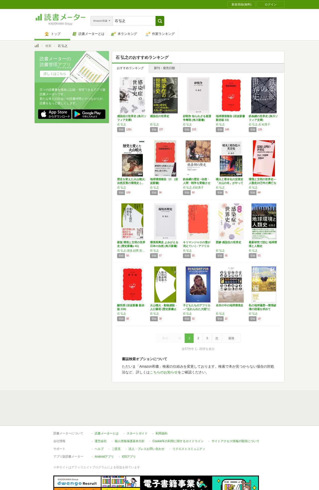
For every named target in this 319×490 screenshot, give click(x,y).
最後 (231, 338)
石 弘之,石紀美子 (193, 187)
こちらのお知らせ (164, 372)
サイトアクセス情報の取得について (235, 418)
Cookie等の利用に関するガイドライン (178, 418)
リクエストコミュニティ (188, 425)
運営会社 (101, 418)
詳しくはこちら (55, 74)
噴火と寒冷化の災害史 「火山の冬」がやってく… (229, 183)
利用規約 (161, 410)
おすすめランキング (130, 68)
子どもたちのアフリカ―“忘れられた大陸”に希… (196, 309)
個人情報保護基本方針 (130, 418)
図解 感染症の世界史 (228, 242)
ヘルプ (99, 425)
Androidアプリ (104, 433)
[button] (160, 21)
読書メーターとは (107, 410)
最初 (165, 338)
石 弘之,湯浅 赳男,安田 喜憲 (132, 250)
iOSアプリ (129, 433)
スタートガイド (137, 410)
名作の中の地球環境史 (229, 305)
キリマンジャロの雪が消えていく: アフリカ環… (196, 246)
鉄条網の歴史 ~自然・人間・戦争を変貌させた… (196, 183)
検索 (48, 46)
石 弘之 (121, 124)
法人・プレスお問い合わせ (146, 425)
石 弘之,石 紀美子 (259, 124)
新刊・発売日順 (164, 68)
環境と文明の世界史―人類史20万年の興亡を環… (262, 183)
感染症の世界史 (159, 116)
